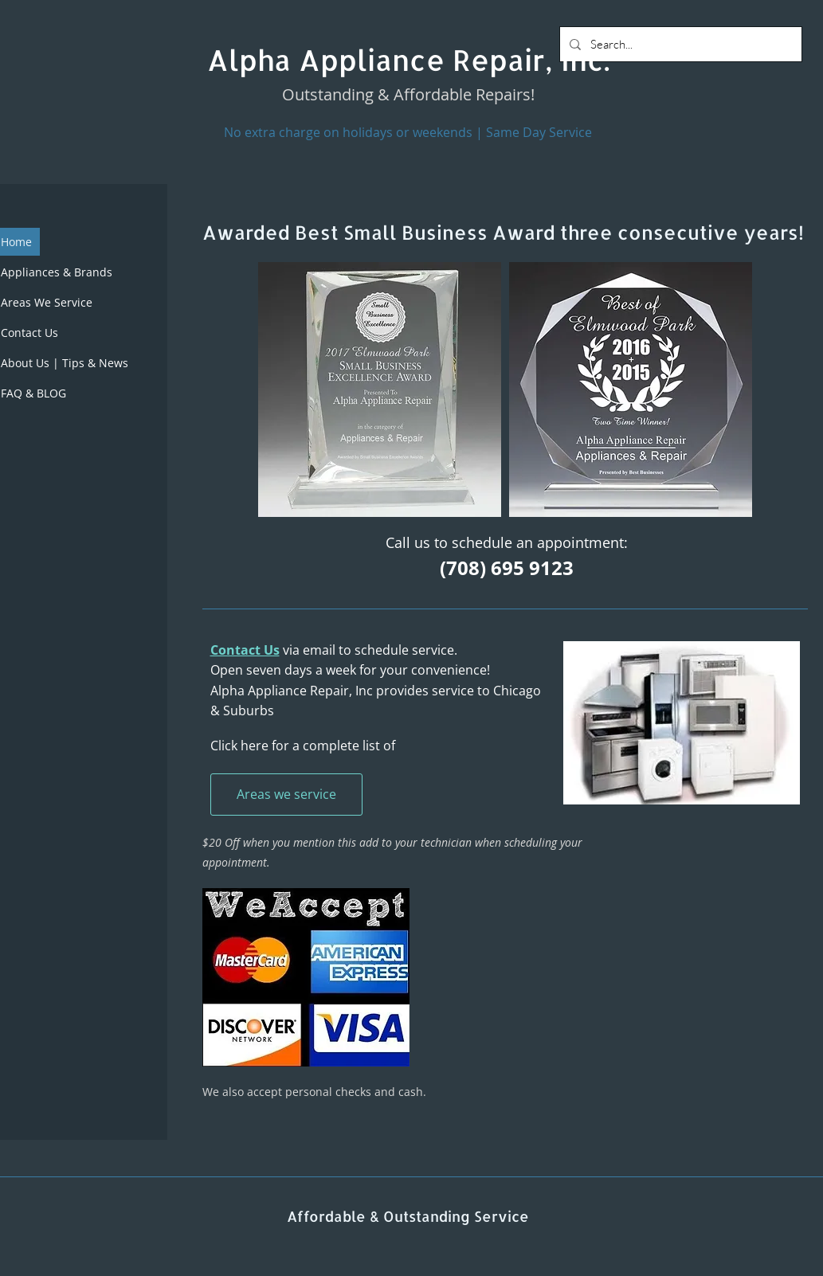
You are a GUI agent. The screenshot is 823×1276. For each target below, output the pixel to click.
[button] (379, 389)
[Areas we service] (286, 794)
